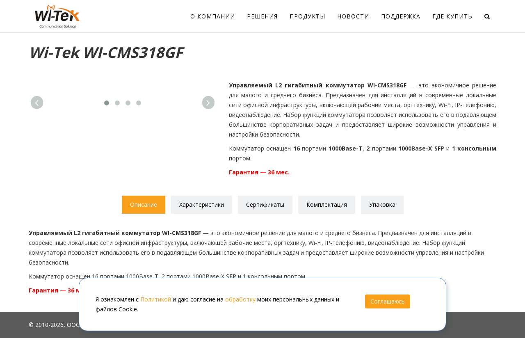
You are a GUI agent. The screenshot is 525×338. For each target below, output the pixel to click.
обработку (240, 299)
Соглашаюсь (387, 301)
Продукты (307, 16)
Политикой (155, 299)
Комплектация (326, 204)
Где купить (452, 16)
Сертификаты (265, 204)
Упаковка (382, 204)
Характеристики (201, 204)
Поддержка (400, 16)
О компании (212, 16)
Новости (353, 16)
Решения (262, 16)
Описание (143, 204)
